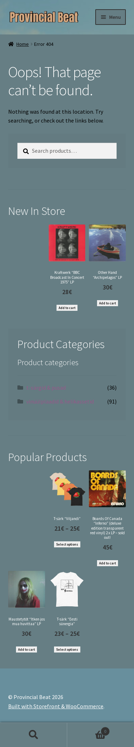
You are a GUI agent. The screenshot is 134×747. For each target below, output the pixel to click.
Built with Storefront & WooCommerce (55, 706)
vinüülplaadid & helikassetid (60, 401)
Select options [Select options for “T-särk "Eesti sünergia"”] (67, 649)
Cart (88, 730)
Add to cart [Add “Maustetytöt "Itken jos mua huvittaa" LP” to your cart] (26, 649)
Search (33, 735)
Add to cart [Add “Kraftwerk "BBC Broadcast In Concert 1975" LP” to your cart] (67, 308)
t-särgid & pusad (46, 387)
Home (22, 44)
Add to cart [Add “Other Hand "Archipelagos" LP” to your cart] (107, 303)
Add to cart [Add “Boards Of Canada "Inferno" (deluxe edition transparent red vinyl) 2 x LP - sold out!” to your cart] (107, 563)
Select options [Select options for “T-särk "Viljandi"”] (67, 544)
